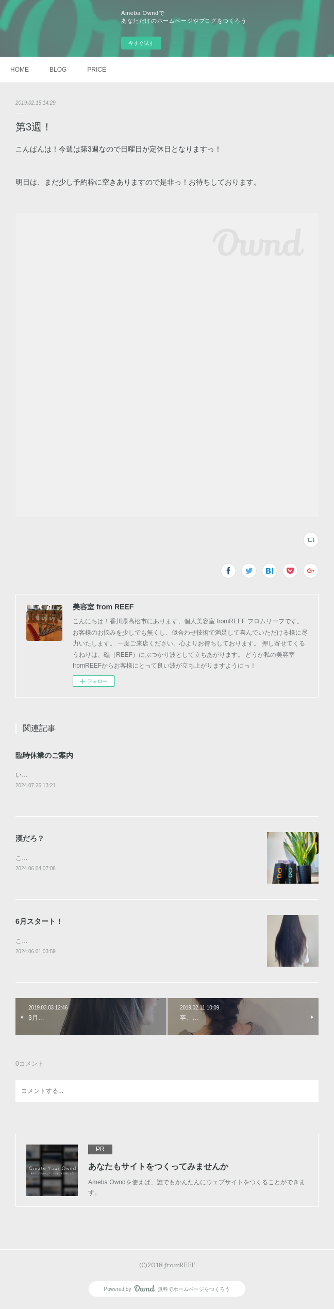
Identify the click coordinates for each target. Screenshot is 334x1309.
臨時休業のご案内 (44, 755)
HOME (19, 69)
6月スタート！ (39, 923)
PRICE (96, 69)
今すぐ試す (141, 43)
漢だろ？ (29, 839)
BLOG (57, 69)
